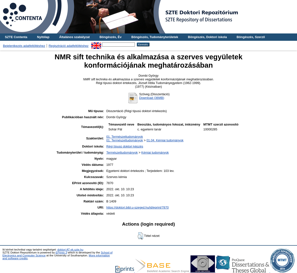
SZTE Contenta (16, 37)
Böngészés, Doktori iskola (207, 37)
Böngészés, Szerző (251, 37)
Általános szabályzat (74, 37)
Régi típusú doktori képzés (124, 146)
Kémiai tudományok (155, 152)
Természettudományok (122, 152)
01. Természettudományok (124, 136)
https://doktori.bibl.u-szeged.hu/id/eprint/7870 (137, 207)
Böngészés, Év (110, 37)
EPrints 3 (61, 252)
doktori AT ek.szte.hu (70, 249)
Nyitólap (43, 37)
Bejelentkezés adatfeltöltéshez (24, 46)
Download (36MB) (151, 98)
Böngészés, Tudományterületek (154, 37)
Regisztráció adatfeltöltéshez (69, 46)
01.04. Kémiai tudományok (165, 140)
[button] (140, 236)
